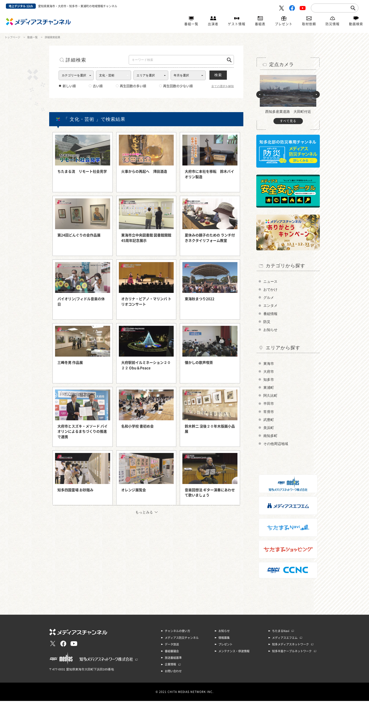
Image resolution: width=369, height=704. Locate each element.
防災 (267, 323)
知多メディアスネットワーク (290, 647)
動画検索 (356, 24)
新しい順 (67, 86)
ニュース (270, 281)
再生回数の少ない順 (176, 86)
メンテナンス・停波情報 (233, 654)
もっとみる (144, 512)
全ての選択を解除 (222, 86)
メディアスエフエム (284, 641)
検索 (222, 75)
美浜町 (269, 431)
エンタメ (270, 306)
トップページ (12, 37)
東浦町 (269, 390)
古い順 (96, 86)
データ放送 (172, 647)
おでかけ (270, 290)
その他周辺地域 (276, 447)
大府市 (269, 373)
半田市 (269, 406)
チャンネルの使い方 (177, 634)
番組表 (260, 24)
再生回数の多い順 (131, 86)
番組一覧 (191, 24)
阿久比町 (270, 398)
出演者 (213, 24)
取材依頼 (309, 24)
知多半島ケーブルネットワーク (292, 654)
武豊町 (269, 423)
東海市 (269, 365)
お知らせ (270, 331)
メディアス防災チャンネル (182, 641)
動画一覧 (32, 37)
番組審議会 (172, 654)
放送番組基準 (173, 661)
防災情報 (332, 24)
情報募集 (224, 641)
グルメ (269, 298)
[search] (331, 7)
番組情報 (270, 314)
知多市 (269, 381)
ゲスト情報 (236, 24)
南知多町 (270, 439)
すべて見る (288, 120)
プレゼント (284, 24)
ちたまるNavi (280, 634)
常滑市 (269, 414)
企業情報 (170, 667)
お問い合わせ (173, 674)
